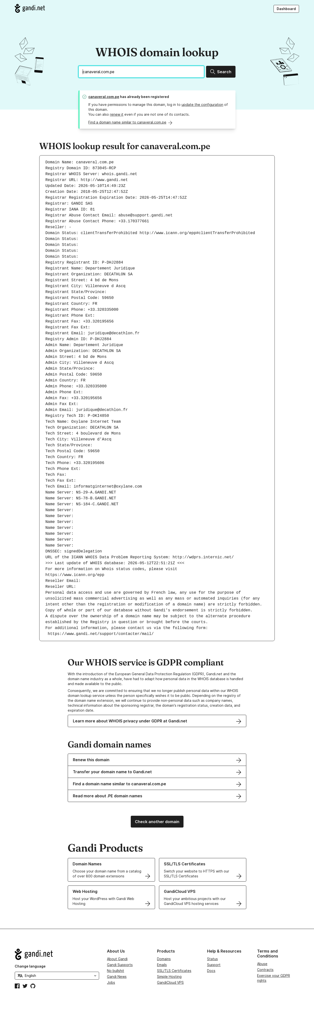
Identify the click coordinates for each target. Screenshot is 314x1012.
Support (214, 965)
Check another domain (157, 821)
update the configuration (202, 104)
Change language (30, 966)
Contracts (265, 970)
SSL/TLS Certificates (174, 971)
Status (212, 959)
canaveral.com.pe (103, 97)
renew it (116, 114)
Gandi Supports (120, 965)
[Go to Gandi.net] (30, 8)
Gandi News (117, 976)
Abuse (262, 964)
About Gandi (117, 959)
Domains (164, 959)
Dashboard (286, 9)
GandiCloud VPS (170, 982)
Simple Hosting (169, 976)
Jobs (111, 982)
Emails (162, 965)
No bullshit (115, 971)
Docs (211, 971)
